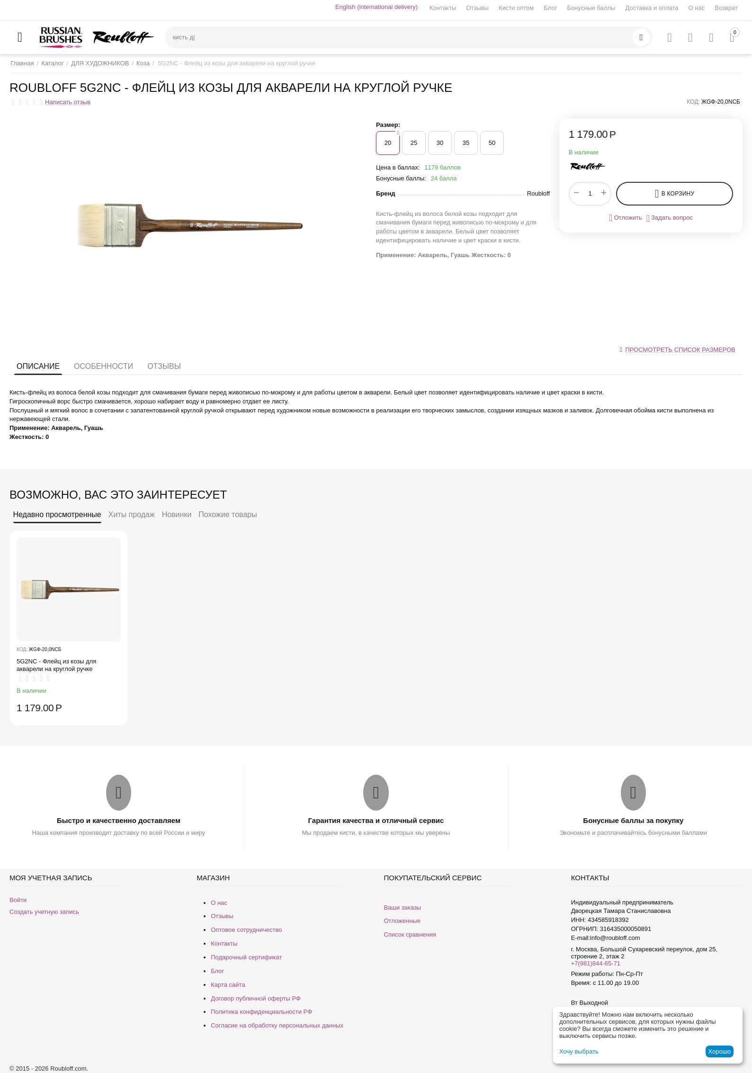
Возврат (726, 7)
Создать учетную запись (44, 911)
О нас (697, 7)
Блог (550, 7)
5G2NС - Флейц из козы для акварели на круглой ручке (56, 665)
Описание (38, 366)
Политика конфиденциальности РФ (261, 1011)
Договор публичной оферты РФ (256, 998)
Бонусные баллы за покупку (633, 820)
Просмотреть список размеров (680, 349)
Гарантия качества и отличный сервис (376, 820)
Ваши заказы (402, 907)
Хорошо (719, 1051)
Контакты (443, 7)
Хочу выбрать (579, 1051)
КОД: (693, 101)
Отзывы (477, 7)
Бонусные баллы (591, 7)
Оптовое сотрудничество (246, 929)
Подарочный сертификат (246, 957)
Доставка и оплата (651, 7)
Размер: (388, 124)
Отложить (625, 218)
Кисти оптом (516, 7)
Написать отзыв (67, 102)
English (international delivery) (376, 6)
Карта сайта (228, 984)
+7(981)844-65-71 (595, 963)
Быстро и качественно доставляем (118, 820)
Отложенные (402, 920)
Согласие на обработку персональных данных (277, 1025)
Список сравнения (410, 934)
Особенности (103, 366)
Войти (18, 899)
